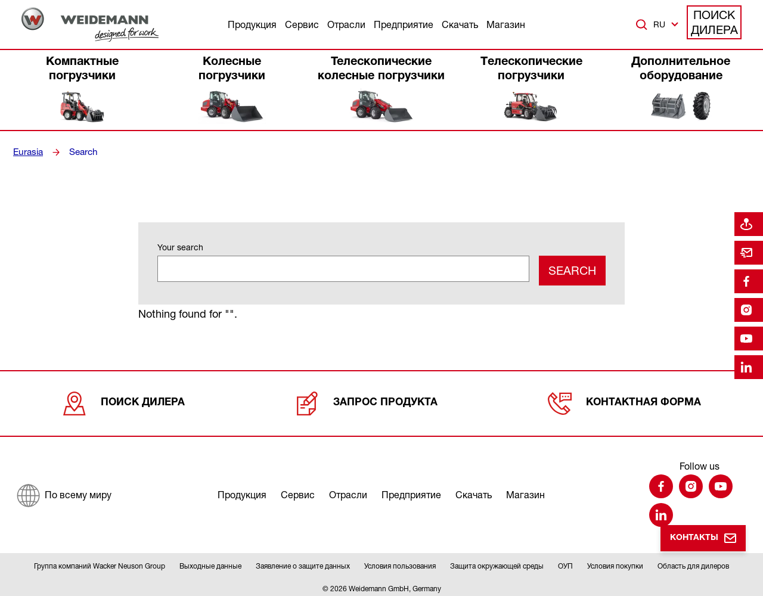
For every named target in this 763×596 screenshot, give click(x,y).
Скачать (460, 24)
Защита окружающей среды (497, 562)
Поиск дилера (714, 24)
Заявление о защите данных (303, 562)
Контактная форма (624, 399)
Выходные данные (210, 562)
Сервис (302, 24)
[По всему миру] (63, 490)
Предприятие (403, 24)
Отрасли (346, 24)
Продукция (252, 24)
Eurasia (27, 152)
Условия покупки (615, 562)
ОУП (565, 562)
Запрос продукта (367, 399)
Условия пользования (400, 562)
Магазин (505, 24)
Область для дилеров (693, 562)
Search (81, 152)
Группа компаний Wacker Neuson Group (99, 562)
